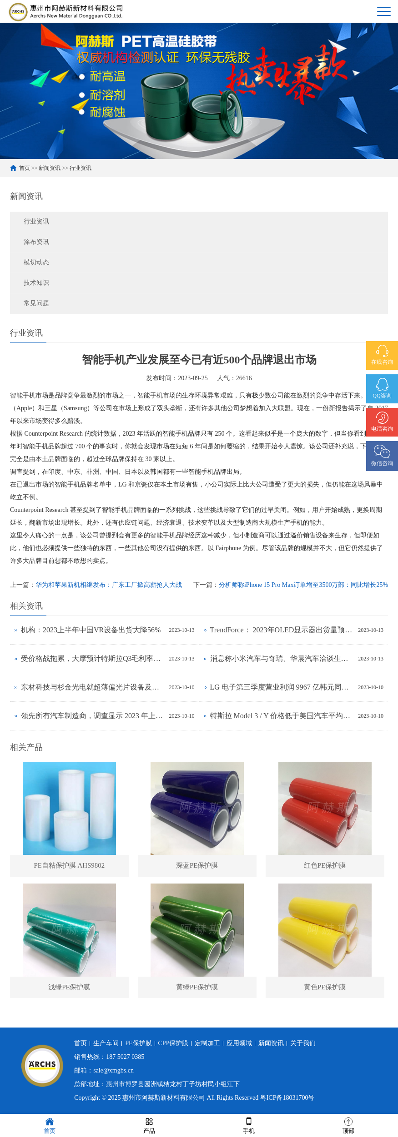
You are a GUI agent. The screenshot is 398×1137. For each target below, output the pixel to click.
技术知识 (36, 282)
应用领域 (239, 1043)
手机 (249, 1125)
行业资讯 (80, 168)
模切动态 (36, 262)
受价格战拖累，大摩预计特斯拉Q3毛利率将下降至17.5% (93, 658)
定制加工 (207, 1043)
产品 (149, 1125)
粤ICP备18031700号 (287, 1098)
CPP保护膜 (173, 1043)
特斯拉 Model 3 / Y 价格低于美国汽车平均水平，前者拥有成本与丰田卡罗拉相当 (282, 716)
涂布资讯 (36, 241)
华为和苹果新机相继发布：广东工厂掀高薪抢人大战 (108, 584)
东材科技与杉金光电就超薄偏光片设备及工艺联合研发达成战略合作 (93, 687)
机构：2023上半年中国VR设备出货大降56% (91, 630)
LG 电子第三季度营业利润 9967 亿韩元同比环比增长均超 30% (282, 687)
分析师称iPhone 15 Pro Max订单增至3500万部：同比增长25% (303, 584)
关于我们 (303, 1043)
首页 (24, 168)
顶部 (348, 1125)
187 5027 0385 (125, 1057)
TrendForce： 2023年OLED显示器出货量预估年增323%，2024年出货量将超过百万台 (282, 630)
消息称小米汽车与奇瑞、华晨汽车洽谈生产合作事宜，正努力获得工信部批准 (282, 658)
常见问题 (36, 303)
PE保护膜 (138, 1043)
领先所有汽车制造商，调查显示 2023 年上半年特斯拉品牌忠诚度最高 (93, 716)
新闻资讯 (49, 168)
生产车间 (106, 1043)
